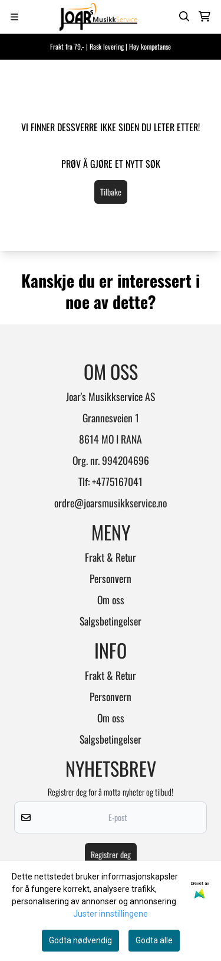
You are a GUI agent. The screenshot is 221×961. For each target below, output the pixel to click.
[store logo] (98, 17)
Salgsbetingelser (110, 620)
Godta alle (154, 940)
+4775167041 (117, 481)
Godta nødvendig (80, 940)
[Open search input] (184, 16)
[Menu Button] (14, 17)
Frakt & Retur (110, 557)
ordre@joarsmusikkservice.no (110, 502)
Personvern (110, 578)
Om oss (110, 599)
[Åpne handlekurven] (204, 16)
